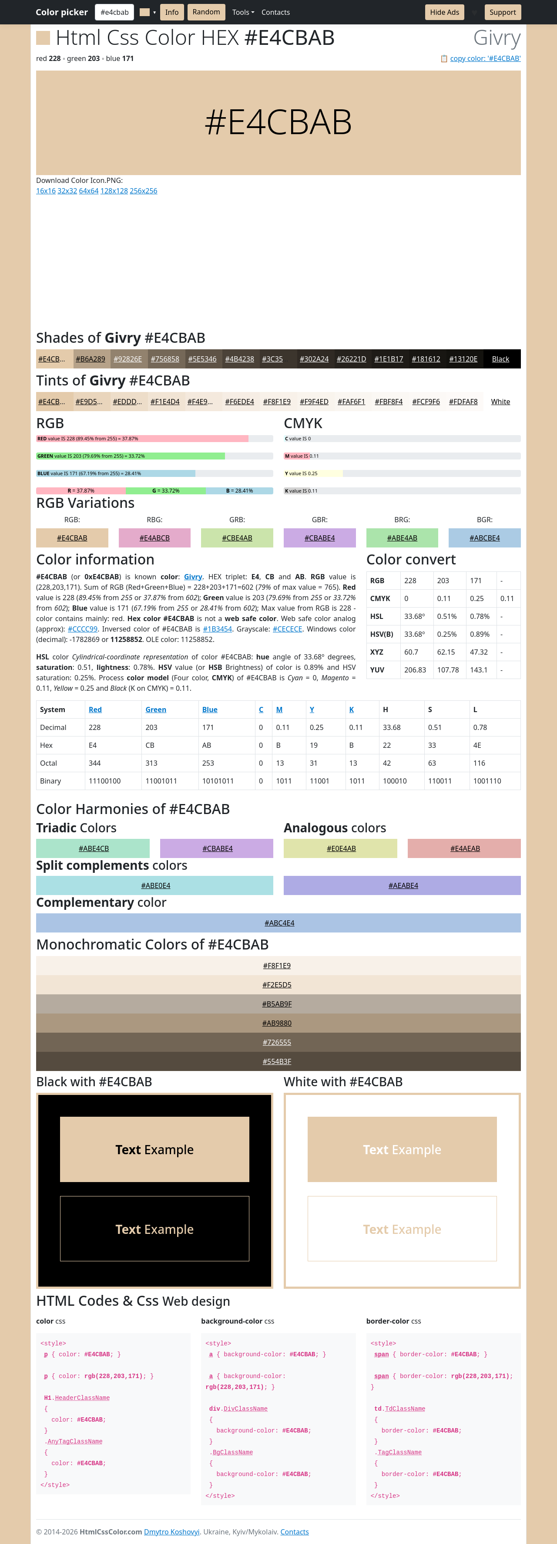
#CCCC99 (82, 629)
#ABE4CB (94, 848)
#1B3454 (217, 629)
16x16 (46, 191)
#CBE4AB (237, 538)
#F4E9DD (203, 401)
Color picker (62, 12)
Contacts (276, 12)
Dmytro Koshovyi (172, 1532)
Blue (210, 709)
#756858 (165, 359)
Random (206, 12)
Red (95, 709)
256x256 (143, 191)
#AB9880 (277, 1023)
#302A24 (314, 359)
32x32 (67, 191)
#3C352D (277, 359)
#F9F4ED (314, 401)
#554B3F (277, 1061)
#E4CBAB (53, 359)
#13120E (463, 359)
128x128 (114, 191)
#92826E (128, 359)
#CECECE (287, 629)
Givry (193, 576)
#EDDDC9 (129, 401)
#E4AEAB (465, 848)
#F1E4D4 (165, 401)
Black (501, 359)
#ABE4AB (402, 538)
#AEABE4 (403, 885)
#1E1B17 (388, 359)
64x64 (89, 191)
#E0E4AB (341, 848)
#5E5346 (202, 359)
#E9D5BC (91, 401)
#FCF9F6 (426, 401)
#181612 (426, 359)
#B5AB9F (277, 1004)
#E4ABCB (155, 538)
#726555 (277, 1042)
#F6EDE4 (239, 401)
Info (172, 12)
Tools (240, 12)
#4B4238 (240, 359)
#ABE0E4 (155, 885)
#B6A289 (90, 359)
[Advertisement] (278, 260)
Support (503, 12)
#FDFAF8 (463, 401)
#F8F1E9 (277, 401)
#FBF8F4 (389, 401)
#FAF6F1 (351, 401)
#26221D (351, 359)
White (500, 401)
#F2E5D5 (277, 985)
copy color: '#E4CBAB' (485, 58)
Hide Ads (445, 12)
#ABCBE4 (485, 538)
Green (155, 709)
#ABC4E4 (279, 923)
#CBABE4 (320, 538)
